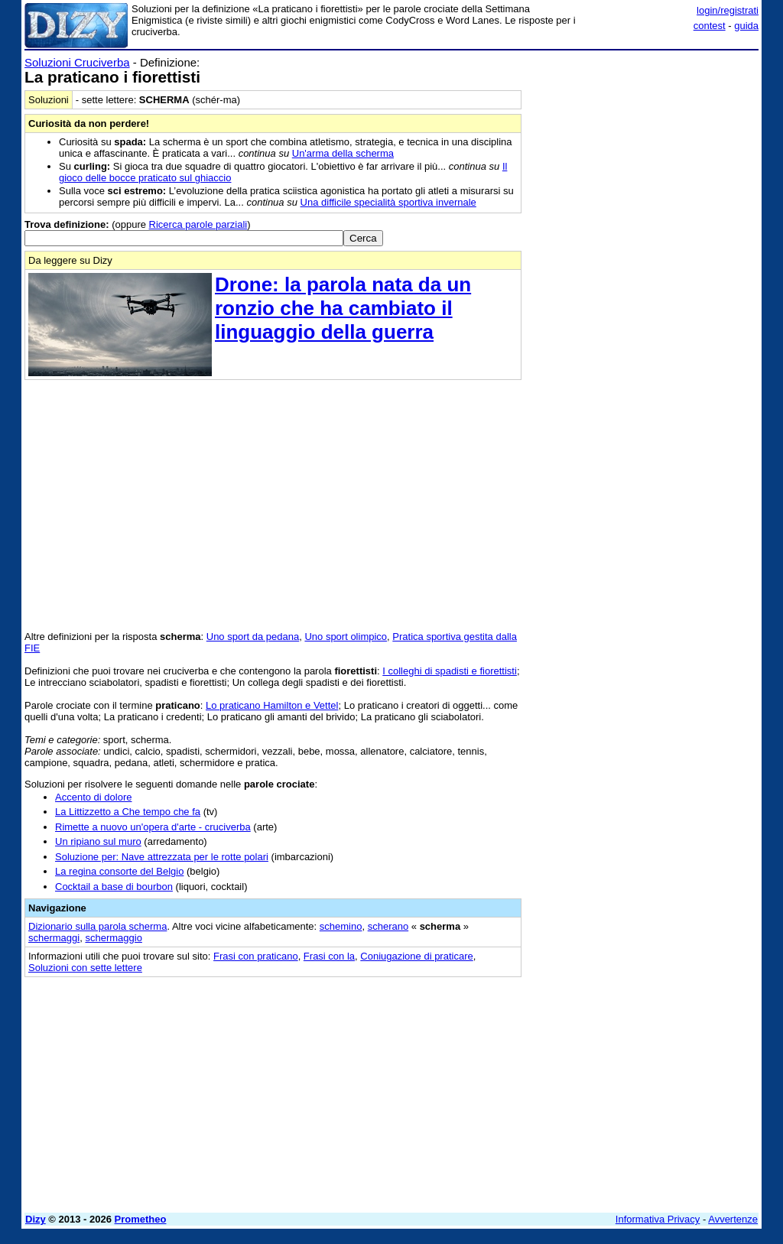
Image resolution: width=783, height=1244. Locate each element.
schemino (341, 926)
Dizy (35, 1219)
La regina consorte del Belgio (119, 871)
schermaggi (54, 938)
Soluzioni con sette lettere (85, 967)
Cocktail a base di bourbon (114, 886)
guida (746, 25)
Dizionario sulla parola (97, 926)
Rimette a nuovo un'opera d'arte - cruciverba (153, 827)
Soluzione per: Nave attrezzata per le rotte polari (161, 856)
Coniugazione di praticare (416, 956)
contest (710, 25)
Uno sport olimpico (345, 636)
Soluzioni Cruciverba (77, 62)
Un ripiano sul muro (98, 841)
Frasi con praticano (255, 956)
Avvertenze (733, 1219)
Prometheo (141, 1219)
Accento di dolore (93, 797)
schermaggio (113, 938)
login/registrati (728, 10)
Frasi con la (329, 956)
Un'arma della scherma (343, 153)
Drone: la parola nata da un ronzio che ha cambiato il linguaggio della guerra (343, 308)
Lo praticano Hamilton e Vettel (272, 705)
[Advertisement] (644, 151)
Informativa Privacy (658, 1219)
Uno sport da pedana (252, 636)
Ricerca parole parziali (198, 224)
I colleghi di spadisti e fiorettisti (449, 671)
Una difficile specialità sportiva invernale (388, 202)
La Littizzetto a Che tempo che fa (127, 811)
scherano (388, 926)
